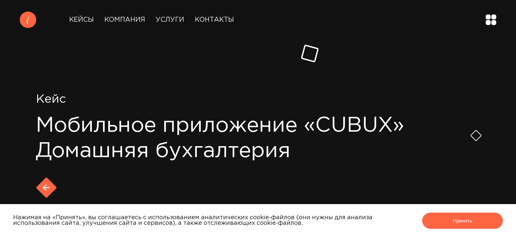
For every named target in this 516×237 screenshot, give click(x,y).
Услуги (170, 20)
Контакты (214, 20)
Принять (462, 221)
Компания (124, 20)
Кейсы (81, 20)
